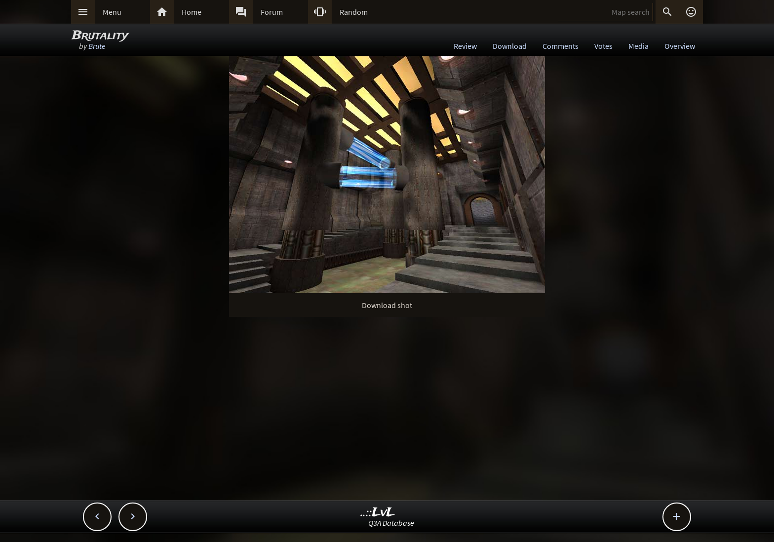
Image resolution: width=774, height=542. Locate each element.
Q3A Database (391, 523)
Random (354, 12)
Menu (112, 12)
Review (465, 46)
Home (191, 12)
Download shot (387, 305)
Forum (272, 12)
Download (510, 46)
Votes (603, 46)
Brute (97, 46)
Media (638, 46)
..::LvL (377, 512)
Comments (560, 46)
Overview (679, 46)
